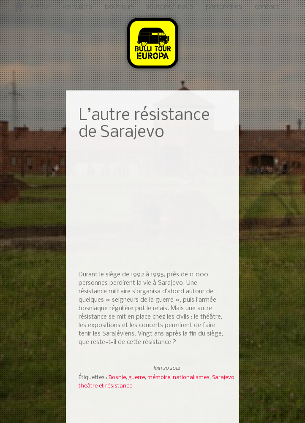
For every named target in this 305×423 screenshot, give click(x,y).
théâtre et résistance (105, 386)
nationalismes (191, 377)
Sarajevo (223, 377)
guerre (136, 377)
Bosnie (117, 377)
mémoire (158, 377)
